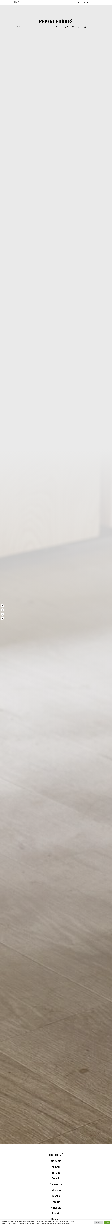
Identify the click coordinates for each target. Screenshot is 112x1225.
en (78, 2)
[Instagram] (2, 609)
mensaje (70, 29)
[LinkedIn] (2, 614)
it (93, 2)
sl (84, 2)
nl (87, 2)
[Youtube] (2, 618)
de (91, 2)
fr (81, 2)
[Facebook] (2, 605)
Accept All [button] (106, 1222)
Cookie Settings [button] (98, 1222)
